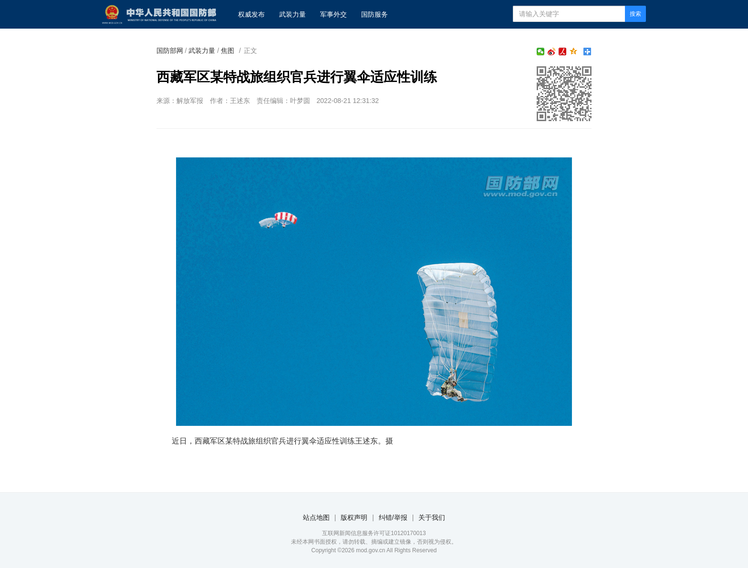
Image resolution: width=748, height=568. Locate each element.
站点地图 (316, 517)
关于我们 (431, 517)
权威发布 (251, 14)
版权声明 (354, 517)
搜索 (635, 13)
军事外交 (333, 14)
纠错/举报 (393, 517)
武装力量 (292, 14)
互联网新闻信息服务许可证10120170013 (374, 533)
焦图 (227, 50)
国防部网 (169, 50)
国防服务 (374, 14)
